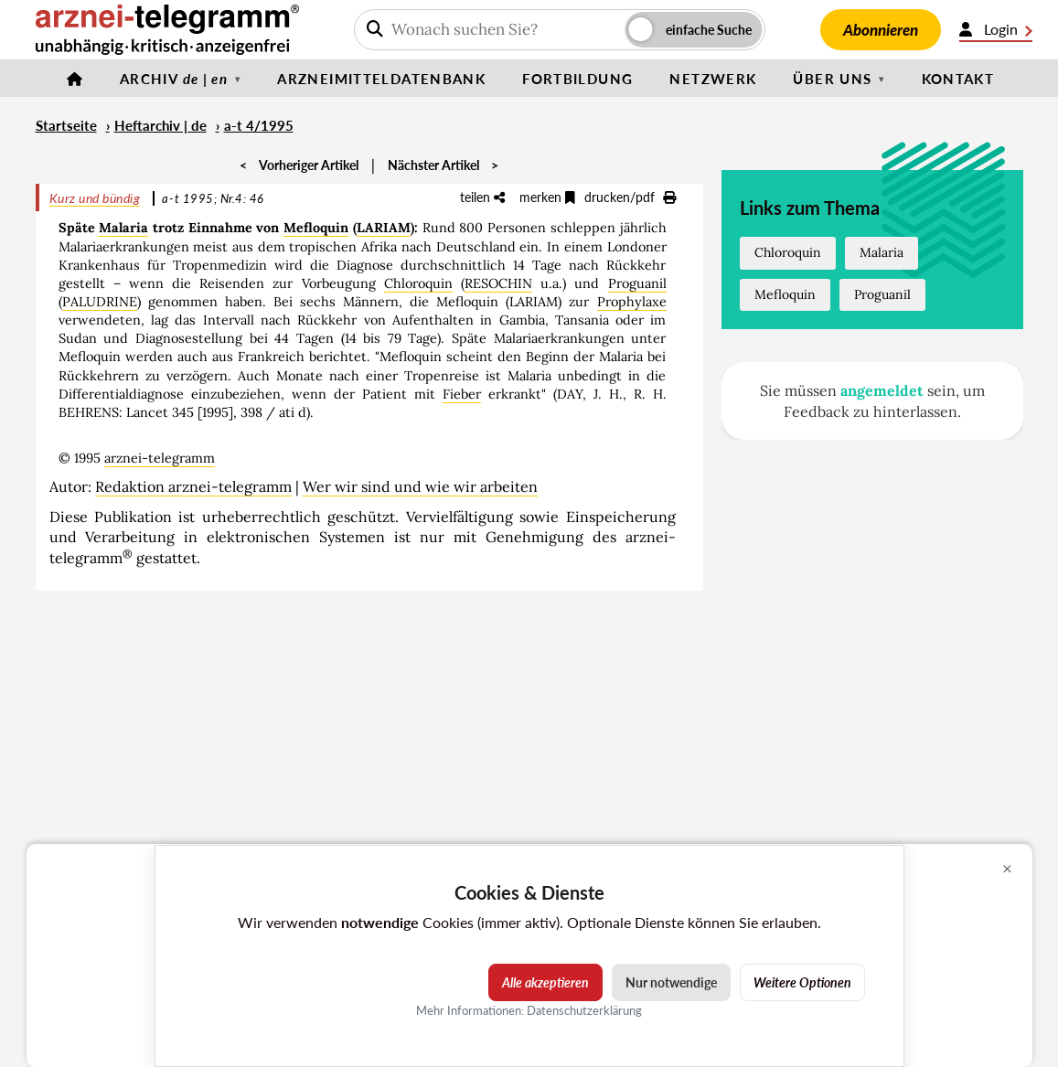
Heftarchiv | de (160, 125)
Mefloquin (315, 227)
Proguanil (637, 283)
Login (995, 29)
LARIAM (384, 227)
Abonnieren (880, 29)
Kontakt (958, 78)
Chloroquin (418, 283)
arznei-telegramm (159, 458)
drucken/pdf (630, 197)
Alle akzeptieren (545, 982)
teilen (482, 197)
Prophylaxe (632, 301)
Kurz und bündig (95, 198)
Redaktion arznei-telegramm (193, 486)
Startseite (66, 125)
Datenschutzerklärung (584, 1010)
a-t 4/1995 (259, 125)
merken (547, 197)
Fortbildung (577, 78)
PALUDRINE (99, 301)
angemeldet (882, 390)
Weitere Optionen (802, 982)
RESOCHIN (498, 283)
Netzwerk (712, 78)
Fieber (462, 394)
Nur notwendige (671, 982)
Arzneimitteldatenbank (381, 78)
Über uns (832, 78)
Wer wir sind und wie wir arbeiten (420, 486)
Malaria (123, 227)
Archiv (174, 78)
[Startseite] (75, 78)
